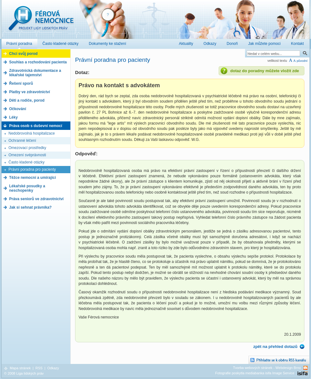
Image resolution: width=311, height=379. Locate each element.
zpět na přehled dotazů (275, 346)
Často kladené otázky (26, 162)
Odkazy (53, 368)
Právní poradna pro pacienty (32, 169)
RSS (39, 368)
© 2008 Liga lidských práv (24, 373)
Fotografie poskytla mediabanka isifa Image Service (254, 373)
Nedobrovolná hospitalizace (31, 133)
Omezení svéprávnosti (27, 155)
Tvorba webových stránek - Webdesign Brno (267, 368)
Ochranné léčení (22, 140)
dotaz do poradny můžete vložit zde (264, 70)
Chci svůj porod (23, 53)
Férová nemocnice (41, 21)
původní (302, 60)
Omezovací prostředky (27, 148)
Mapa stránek (20, 368)
